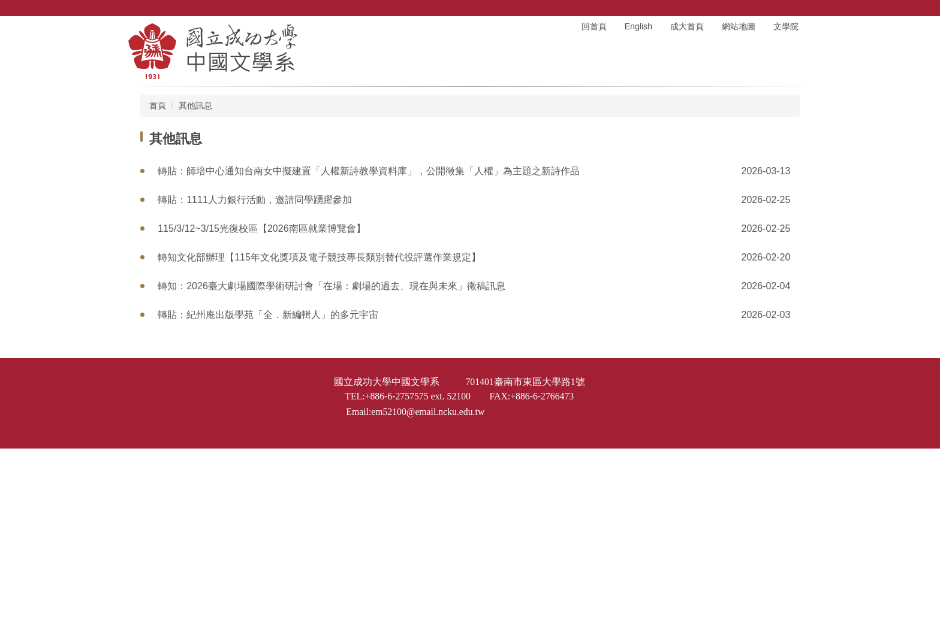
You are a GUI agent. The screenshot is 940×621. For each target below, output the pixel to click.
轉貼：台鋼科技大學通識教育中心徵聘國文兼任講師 (268, 458)
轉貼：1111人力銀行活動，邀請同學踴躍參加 (255, 200)
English (638, 26)
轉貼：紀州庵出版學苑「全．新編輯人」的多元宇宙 (268, 315)
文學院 (786, 26)
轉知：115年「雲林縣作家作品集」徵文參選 (252, 430)
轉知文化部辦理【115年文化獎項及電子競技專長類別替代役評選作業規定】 (319, 257)
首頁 (157, 105)
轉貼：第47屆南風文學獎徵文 (221, 401)
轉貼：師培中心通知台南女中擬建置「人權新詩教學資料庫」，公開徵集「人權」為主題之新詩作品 (369, 171)
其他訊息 (195, 105)
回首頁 (594, 26)
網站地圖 (738, 26)
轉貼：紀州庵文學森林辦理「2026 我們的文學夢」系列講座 (285, 343)
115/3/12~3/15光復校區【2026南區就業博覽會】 (261, 228)
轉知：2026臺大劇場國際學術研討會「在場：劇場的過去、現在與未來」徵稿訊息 (331, 286)
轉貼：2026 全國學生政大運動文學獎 (237, 372)
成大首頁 (687, 26)
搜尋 (802, 8)
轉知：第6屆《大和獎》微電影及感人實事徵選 (256, 487)
